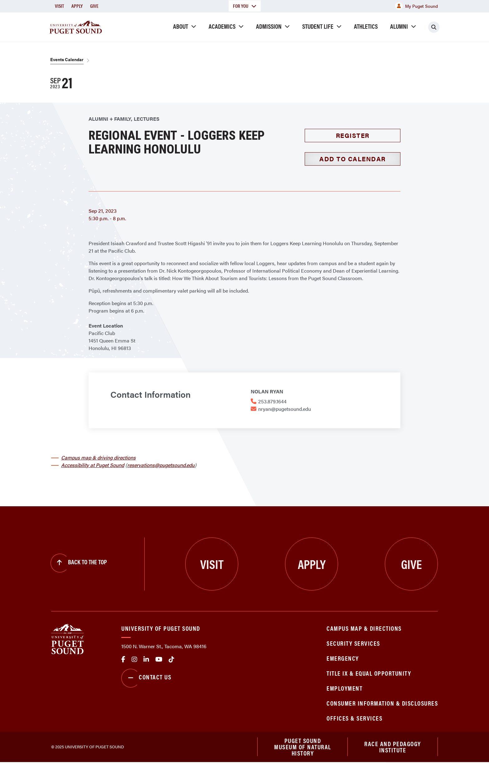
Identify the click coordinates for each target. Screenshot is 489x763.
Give (94, 5)
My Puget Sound (416, 6)
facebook (123, 659)
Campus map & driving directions (98, 457)
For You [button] (244, 5)
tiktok (171, 659)
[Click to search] (433, 27)
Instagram (134, 659)
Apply (77, 5)
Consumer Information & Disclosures (382, 702)
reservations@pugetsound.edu (161, 465)
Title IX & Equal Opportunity (369, 673)
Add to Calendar (352, 158)
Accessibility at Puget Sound (92, 465)
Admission (269, 26)
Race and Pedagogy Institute (392, 747)
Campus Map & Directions (364, 628)
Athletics (366, 26)
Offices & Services (354, 717)
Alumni (399, 26)
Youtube (158, 659)
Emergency (343, 658)
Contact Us (146, 678)
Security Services (353, 643)
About (180, 26)
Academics (222, 26)
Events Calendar (67, 59)
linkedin (146, 659)
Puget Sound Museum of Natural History (302, 747)
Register (353, 135)
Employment (344, 688)
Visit (59, 5)
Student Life (317, 26)
